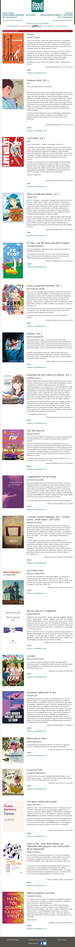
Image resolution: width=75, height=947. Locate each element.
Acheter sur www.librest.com (36, 73)
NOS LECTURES (25, 26)
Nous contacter (62, 940)
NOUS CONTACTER (61, 26)
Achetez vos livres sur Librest (37, 940)
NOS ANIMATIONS (13, 26)
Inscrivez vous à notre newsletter (37, 23)
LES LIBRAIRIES (48, 26)
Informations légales (13, 940)
